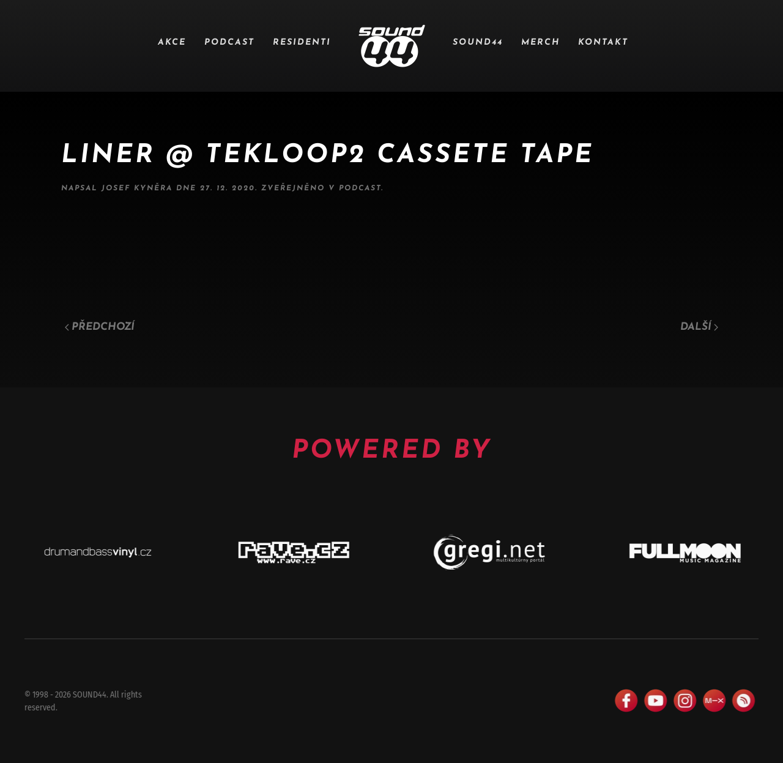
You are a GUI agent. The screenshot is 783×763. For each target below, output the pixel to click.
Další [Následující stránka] (699, 327)
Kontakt (603, 42)
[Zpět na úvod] (391, 45)
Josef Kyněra (137, 188)
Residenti (302, 42)
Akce (172, 42)
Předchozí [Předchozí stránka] (100, 327)
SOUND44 (478, 42)
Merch (540, 42)
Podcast (229, 42)
